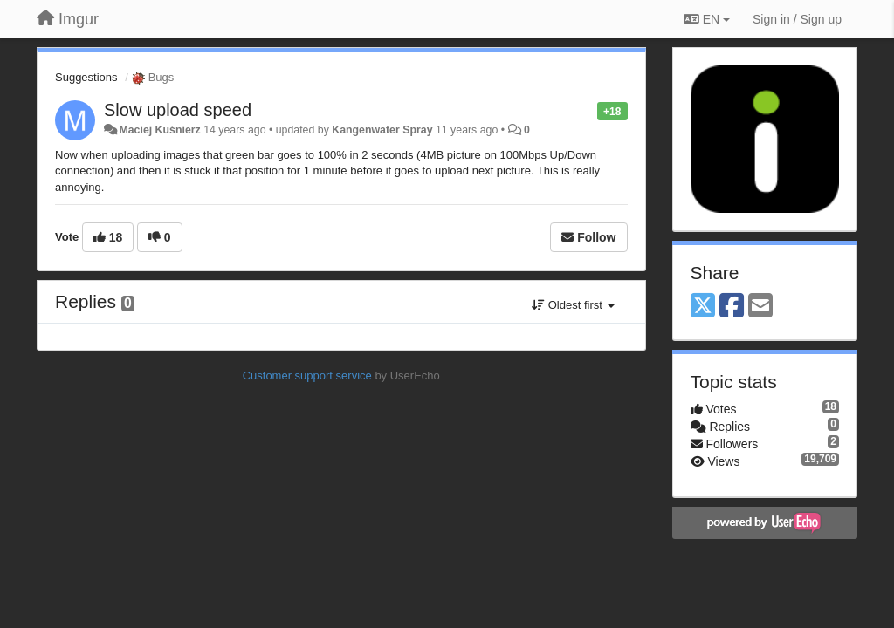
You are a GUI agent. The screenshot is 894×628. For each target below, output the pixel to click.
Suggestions (86, 77)
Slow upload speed (177, 109)
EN (707, 19)
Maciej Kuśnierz (159, 130)
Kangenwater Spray (382, 130)
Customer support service (307, 375)
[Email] (760, 306)
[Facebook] (731, 306)
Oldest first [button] (573, 304)
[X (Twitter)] (703, 306)
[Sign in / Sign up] (797, 19)
